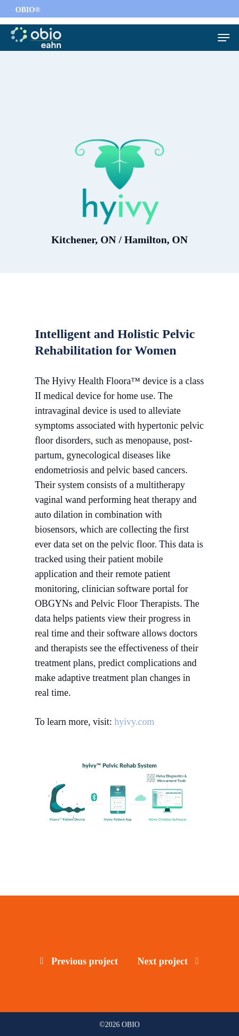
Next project (168, 961)
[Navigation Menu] (223, 37)
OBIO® (27, 10)
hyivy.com (134, 721)
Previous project (79, 961)
